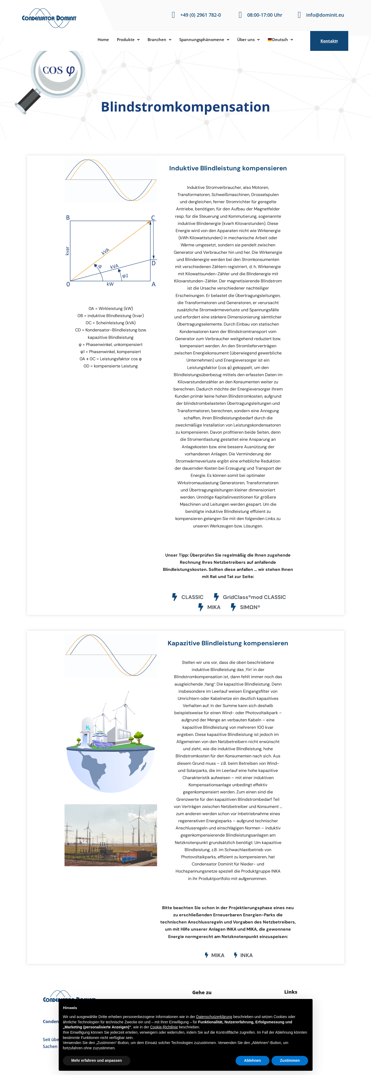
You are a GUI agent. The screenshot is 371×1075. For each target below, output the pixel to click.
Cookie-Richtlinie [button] (164, 1027)
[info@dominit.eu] (299, 15)
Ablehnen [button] (252, 1060)
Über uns (252, 40)
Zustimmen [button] (290, 1060)
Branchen (157, 40)
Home (97, 40)
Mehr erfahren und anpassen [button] (96, 1060)
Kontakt (329, 40)
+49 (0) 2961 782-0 (200, 15)
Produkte (124, 40)
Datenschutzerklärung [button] (214, 1017)
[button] (124, 40)
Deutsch (285, 40)
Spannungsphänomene (205, 40)
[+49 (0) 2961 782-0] (173, 15)
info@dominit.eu (325, 15)
